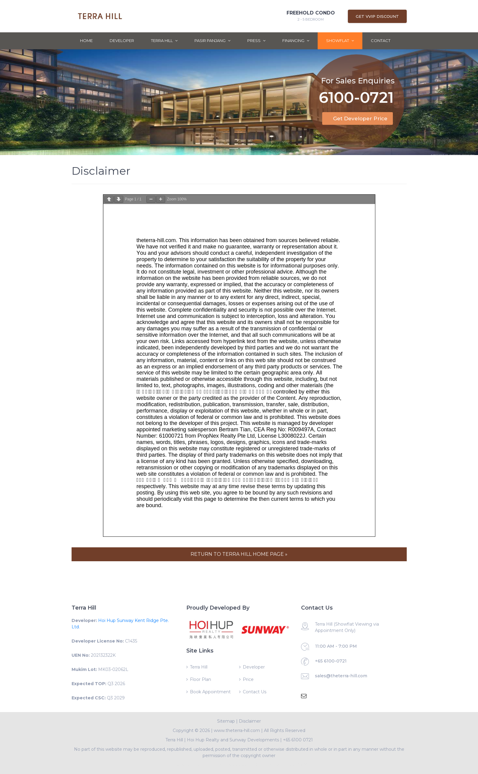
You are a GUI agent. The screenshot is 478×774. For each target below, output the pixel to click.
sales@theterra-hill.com (341, 675)
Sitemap (226, 721)
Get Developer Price (360, 118)
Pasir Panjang (212, 40)
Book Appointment (210, 692)
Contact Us (254, 692)
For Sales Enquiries (358, 78)
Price (248, 679)
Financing (295, 40)
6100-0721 (356, 96)
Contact (380, 40)
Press (256, 40)
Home (86, 40)
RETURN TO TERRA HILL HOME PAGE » (239, 554)
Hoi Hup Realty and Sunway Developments (233, 740)
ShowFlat (340, 40)
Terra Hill (164, 40)
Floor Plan (200, 679)
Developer (122, 40)
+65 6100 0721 (298, 740)
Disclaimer (250, 721)
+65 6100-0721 (331, 661)
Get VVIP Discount (377, 16)
